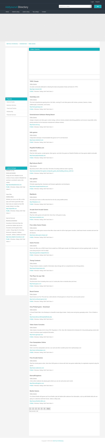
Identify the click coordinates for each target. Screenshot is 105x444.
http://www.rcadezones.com (37, 368)
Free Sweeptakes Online (38, 342)
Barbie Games (34, 391)
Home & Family (11, 102)
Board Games (34, 291)
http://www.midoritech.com (36, 140)
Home (7, 11)
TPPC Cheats (34, 81)
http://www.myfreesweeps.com (37, 350)
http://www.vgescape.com (36, 334)
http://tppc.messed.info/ (36, 89)
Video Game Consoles (37, 324)
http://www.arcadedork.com (37, 217)
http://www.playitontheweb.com (38, 155)
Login (92, 1)
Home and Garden (11, 173)
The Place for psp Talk (37, 276)
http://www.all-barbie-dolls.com (37, 401)
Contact (44, 11)
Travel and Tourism (11, 108)
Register (97, 1)
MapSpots (33, 194)
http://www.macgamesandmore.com (39, 186)
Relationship (10, 111)
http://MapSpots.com (35, 202)
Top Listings (36, 11)
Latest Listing (26, 11)
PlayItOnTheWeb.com (37, 148)
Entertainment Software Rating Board (42, 114)
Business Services (11, 105)
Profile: (8, 187)
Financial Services (11, 114)
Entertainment (23, 43)
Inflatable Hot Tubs (10, 170)
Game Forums (34, 243)
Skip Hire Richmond (10, 218)
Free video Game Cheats (38, 225)
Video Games (32, 43)
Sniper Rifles (9, 194)
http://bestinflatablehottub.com (13, 184)
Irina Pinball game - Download (40, 307)
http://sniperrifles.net (11, 208)
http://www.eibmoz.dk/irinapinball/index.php (41, 317)
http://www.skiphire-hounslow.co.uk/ (15, 237)
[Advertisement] (52, 27)
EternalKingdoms (35, 375)
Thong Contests (35, 260)
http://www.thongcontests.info (37, 268)
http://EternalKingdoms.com (37, 383)
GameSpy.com (34, 97)
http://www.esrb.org (35, 124)
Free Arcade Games (36, 358)
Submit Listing (15, 11)
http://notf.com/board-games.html (38, 299)
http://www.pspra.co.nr (35, 283)
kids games (33, 132)
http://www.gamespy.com (36, 107)
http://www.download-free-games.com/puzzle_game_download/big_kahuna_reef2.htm (51, 171)
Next (48, 408)
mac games (33, 178)
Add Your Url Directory (12, 43)
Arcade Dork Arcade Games (39, 209)
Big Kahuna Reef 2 (36, 163)
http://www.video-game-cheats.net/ (38, 235)
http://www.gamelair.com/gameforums (39, 252)
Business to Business (11, 220)
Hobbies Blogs (10, 196)
